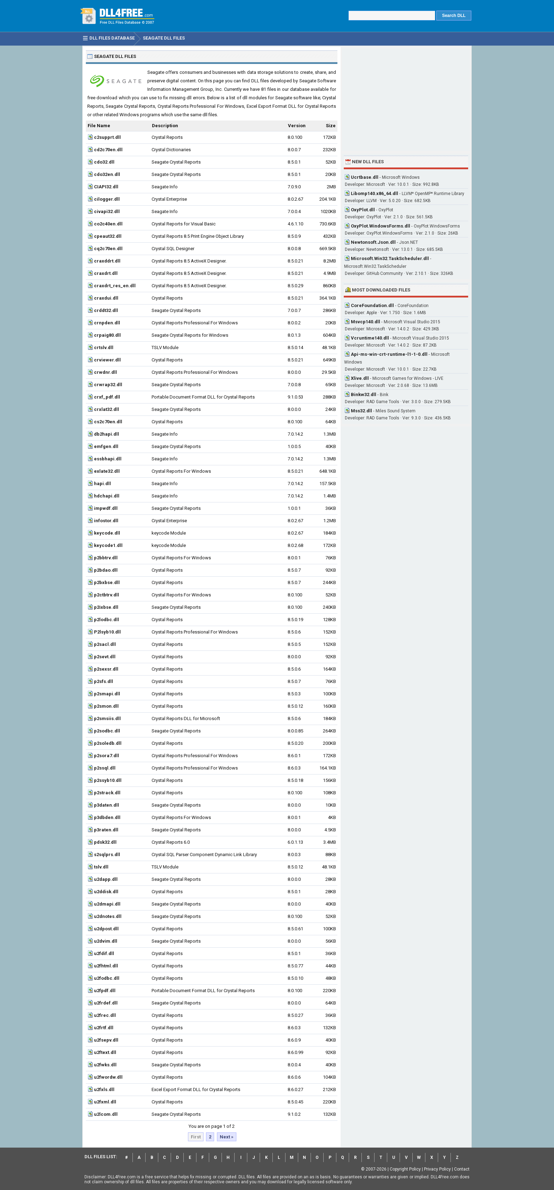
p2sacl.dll (105, 644)
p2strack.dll (107, 792)
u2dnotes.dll (108, 916)
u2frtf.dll (103, 1027)
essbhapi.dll (108, 458)
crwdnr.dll (105, 372)
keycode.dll (107, 533)
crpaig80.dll (107, 335)
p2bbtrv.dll (106, 557)
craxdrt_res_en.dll (115, 285)
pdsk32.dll (105, 842)
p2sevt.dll (105, 656)
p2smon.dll (106, 706)
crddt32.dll (106, 310)
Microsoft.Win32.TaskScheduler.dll (390, 258)
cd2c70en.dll (108, 149)
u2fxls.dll (104, 1089)
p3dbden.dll (107, 817)
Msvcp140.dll (365, 321)
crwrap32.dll (108, 384)
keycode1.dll (108, 545)
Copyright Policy (405, 1169)
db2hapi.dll (106, 434)
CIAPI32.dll (106, 186)
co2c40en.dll (108, 223)
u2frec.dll (105, 1015)
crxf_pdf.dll (107, 397)
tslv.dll (101, 867)
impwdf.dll (106, 508)
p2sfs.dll (103, 681)
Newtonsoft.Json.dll (373, 242)
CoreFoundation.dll (372, 305)
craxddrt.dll (107, 261)
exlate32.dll (107, 471)
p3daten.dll (106, 805)
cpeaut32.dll (108, 236)
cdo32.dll (104, 162)
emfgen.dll (106, 446)
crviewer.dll (107, 360)
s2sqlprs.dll (107, 854)
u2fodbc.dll (106, 978)
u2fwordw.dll (108, 1077)
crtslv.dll (103, 347)
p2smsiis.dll (107, 718)
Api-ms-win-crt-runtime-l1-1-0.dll (389, 354)
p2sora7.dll (106, 755)
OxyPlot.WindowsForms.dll (380, 226)
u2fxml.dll (105, 1101)
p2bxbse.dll (107, 582)
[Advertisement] (406, 99)
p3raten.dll (106, 829)
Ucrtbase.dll (364, 177)
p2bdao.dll (106, 570)
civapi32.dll (107, 211)
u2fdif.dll (104, 953)
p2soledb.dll (108, 743)
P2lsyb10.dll (107, 632)
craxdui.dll (106, 298)
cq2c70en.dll (108, 248)
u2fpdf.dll (105, 990)
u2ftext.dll (105, 1052)
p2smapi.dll (107, 693)
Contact (462, 1169)
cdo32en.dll (107, 174)
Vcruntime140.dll (370, 338)
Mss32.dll (361, 410)
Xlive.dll (360, 378)
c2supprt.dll (107, 137)
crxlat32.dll (106, 409)
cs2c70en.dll (108, 421)
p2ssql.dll (105, 768)
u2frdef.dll (106, 1003)
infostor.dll (106, 520)
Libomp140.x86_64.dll (374, 193)
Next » (227, 1136)
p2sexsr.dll (106, 669)
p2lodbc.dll (106, 619)
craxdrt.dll (106, 273)
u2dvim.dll (105, 941)
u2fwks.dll (105, 1064)
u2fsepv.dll (106, 1040)
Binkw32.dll (363, 394)
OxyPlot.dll (363, 209)
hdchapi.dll (106, 496)
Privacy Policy (437, 1169)
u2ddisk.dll (106, 891)
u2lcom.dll (106, 1114)
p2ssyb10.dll (108, 780)
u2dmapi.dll (107, 904)
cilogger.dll (107, 199)
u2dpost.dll (106, 928)
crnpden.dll (107, 322)
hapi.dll (102, 483)
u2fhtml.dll (106, 965)
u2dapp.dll (106, 879)
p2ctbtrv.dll (106, 594)
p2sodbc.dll (107, 731)
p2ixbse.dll (106, 607)
